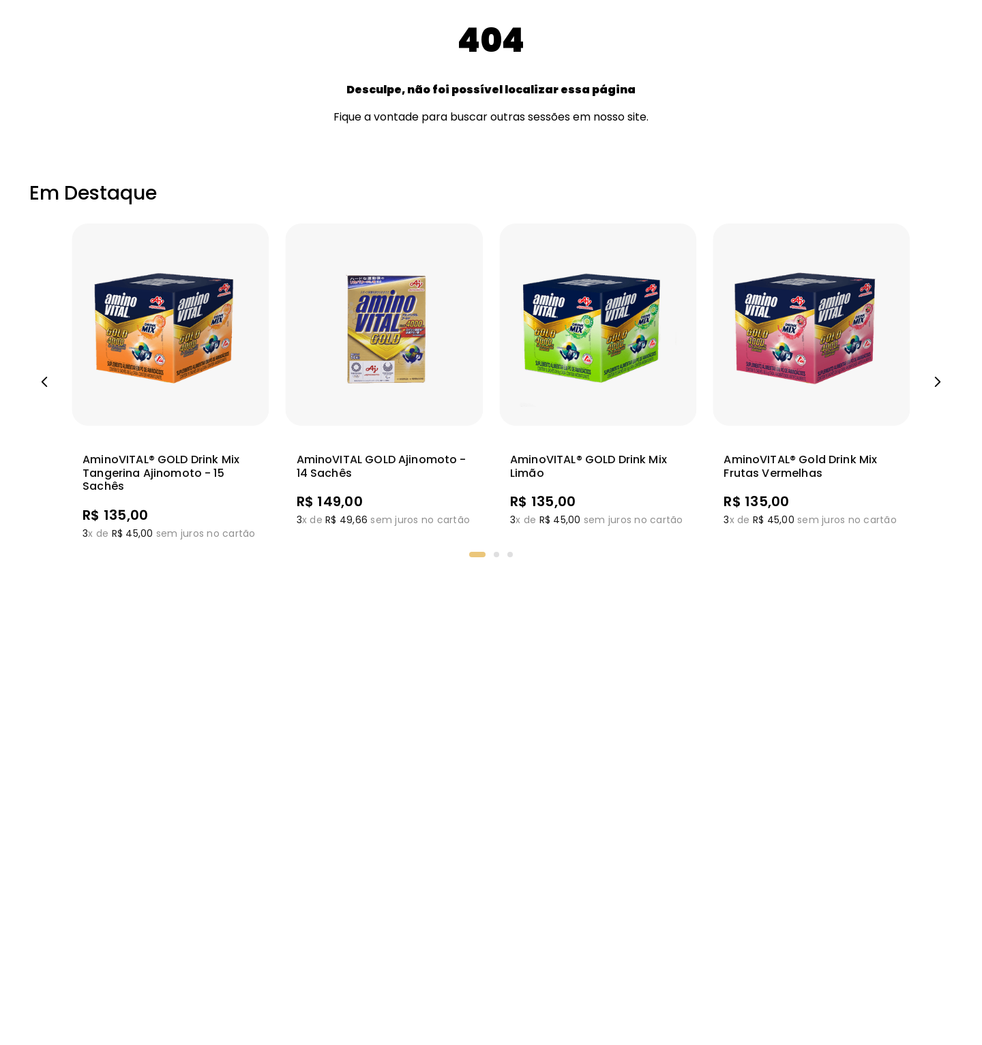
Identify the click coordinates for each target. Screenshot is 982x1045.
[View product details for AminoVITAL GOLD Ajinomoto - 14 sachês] (384, 382)
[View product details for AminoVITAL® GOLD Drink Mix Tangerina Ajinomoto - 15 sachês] (170, 382)
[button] (477, 554)
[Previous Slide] (44, 382)
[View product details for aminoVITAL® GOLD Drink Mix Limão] (597, 382)
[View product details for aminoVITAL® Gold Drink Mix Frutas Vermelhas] (811, 382)
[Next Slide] (937, 382)
